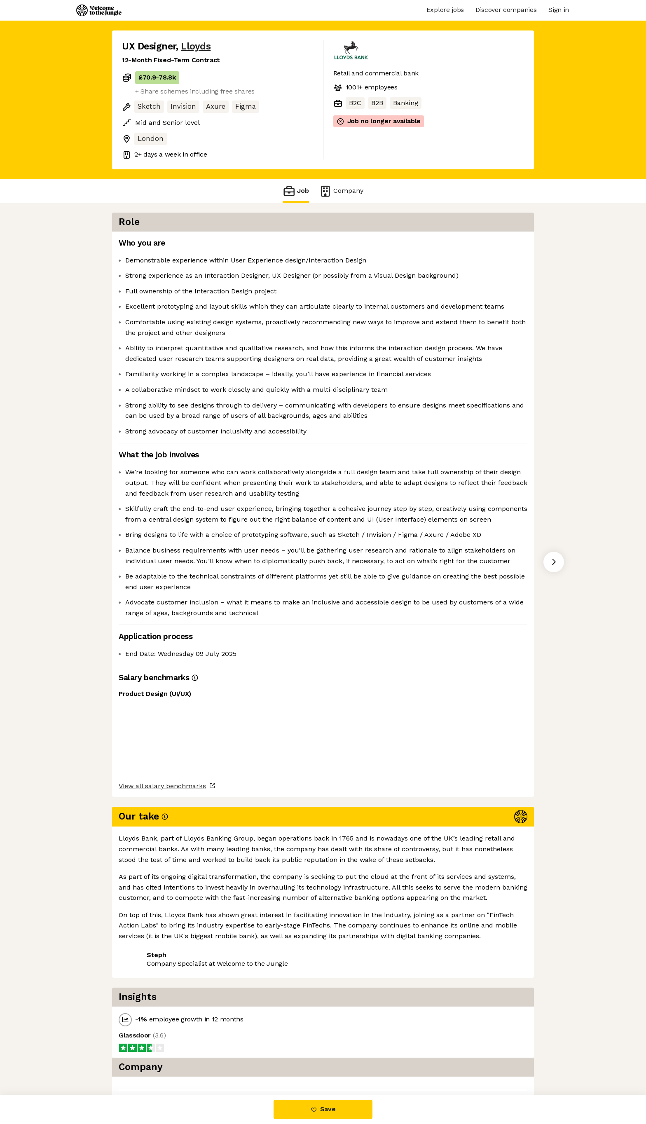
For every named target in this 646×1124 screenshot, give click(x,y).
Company (341, 191)
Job (296, 191)
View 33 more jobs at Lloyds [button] (224, 1060)
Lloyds (196, 46)
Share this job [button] (145, 1060)
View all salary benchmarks (162, 1028)
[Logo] (99, 10)
